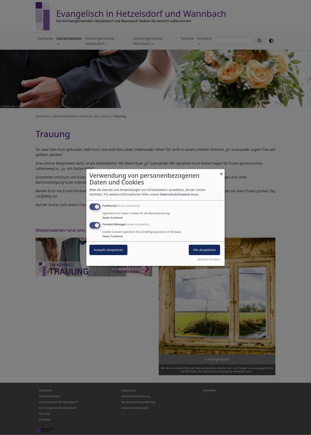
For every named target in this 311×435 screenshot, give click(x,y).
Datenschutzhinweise (175, 194)
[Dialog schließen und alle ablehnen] (221, 172)
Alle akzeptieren (204, 250)
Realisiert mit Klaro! (209, 259)
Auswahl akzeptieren (108, 250)
